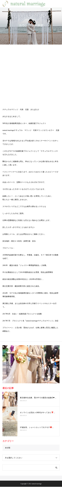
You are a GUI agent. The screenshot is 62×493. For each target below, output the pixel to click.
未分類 (7, 448)
